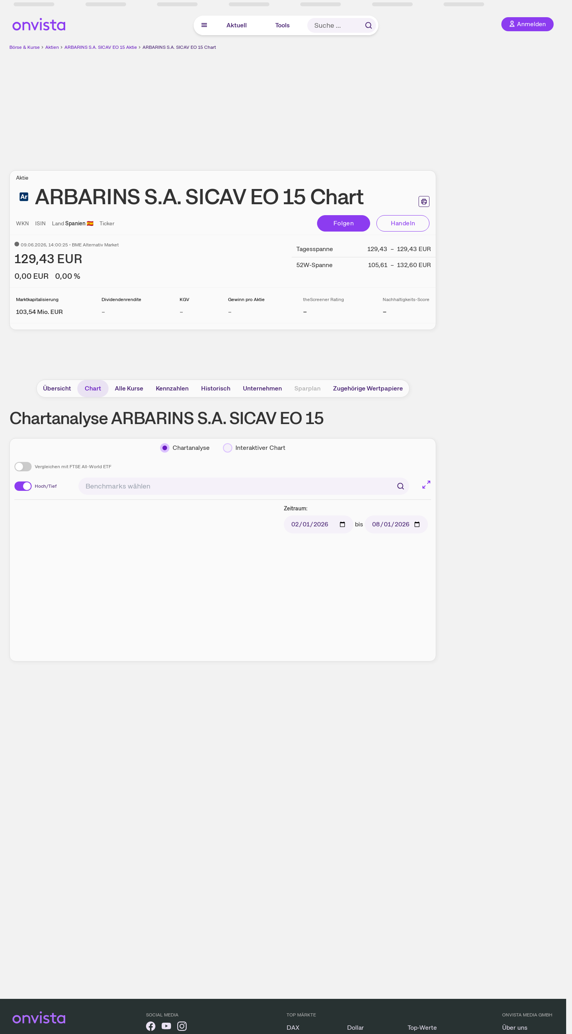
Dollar (355, 1027)
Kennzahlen (172, 388)
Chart (93, 388)
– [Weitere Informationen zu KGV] (181, 312)
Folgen (343, 223)
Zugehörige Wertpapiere (368, 388)
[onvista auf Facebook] (150, 1028)
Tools (282, 25)
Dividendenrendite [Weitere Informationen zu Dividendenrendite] (121, 299)
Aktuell (236, 25)
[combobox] (243, 486)
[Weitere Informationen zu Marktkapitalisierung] (39, 312)
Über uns (514, 1027)
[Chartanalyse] (185, 448)
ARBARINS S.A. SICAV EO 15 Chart (179, 47)
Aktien (52, 47)
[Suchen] (400, 486)
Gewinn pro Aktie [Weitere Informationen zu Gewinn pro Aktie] (246, 299)
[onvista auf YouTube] (166, 1028)
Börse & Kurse (24, 47)
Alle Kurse (129, 388)
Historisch (215, 388)
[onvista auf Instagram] (182, 1028)
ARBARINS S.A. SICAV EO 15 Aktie (100, 47)
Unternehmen (262, 388)
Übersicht (57, 388)
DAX (293, 1027)
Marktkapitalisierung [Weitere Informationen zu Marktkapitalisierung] (37, 299)
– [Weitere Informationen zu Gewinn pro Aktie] (230, 312)
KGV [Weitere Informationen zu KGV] (184, 299)
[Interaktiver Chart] (254, 448)
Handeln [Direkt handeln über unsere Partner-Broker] (403, 223)
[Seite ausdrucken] (424, 201)
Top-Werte (422, 1027)
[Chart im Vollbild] (426, 484)
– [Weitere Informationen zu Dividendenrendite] (103, 312)
